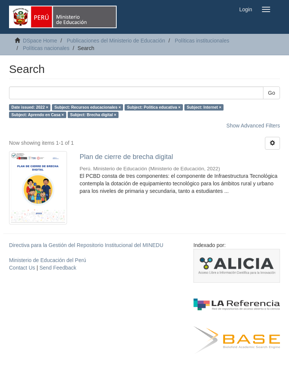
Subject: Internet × (204, 107)
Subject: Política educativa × (154, 107)
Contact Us (22, 268)
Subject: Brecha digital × (93, 114)
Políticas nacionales (46, 48)
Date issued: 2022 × (29, 107)
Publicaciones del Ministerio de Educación (116, 41)
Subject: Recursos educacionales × (88, 107)
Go (271, 93)
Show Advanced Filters (253, 126)
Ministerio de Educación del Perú (47, 260)
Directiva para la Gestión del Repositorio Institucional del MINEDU (86, 245)
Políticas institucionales (202, 41)
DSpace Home (40, 41)
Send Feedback (58, 268)
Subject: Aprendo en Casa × (37, 114)
